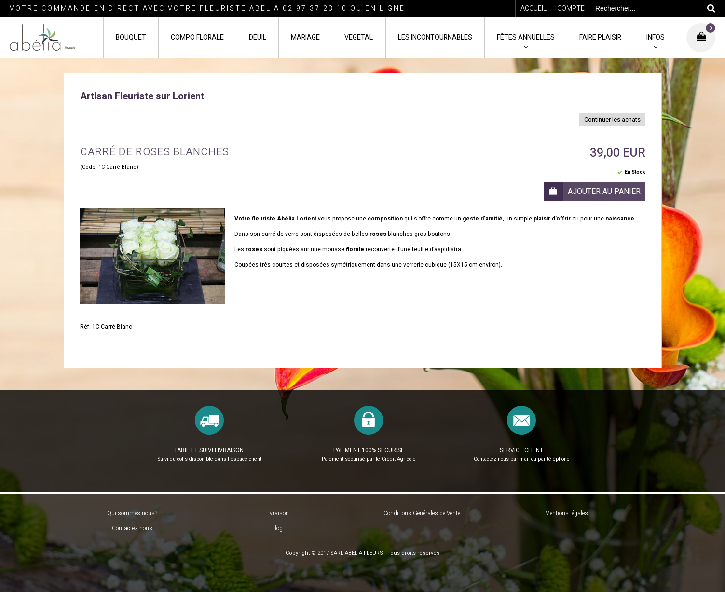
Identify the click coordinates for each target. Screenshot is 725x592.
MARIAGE (305, 37)
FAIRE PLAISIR (600, 37)
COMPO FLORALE (197, 37)
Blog (277, 528)
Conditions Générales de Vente (421, 513)
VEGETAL (358, 37)
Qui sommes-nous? (132, 513)
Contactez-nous (132, 528)
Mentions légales (566, 513)
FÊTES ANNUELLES (526, 37)
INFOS (655, 37)
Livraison (277, 513)
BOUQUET (131, 37)
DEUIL (257, 37)
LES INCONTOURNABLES (435, 37)
